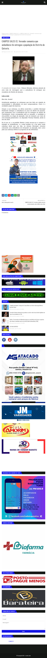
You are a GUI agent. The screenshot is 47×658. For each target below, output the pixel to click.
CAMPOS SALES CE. (14, 33)
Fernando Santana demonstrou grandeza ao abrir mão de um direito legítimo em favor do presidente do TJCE (27, 313)
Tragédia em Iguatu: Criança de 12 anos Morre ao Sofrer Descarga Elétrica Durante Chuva (26, 306)
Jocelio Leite (28, 655)
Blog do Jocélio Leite (8, 51)
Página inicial (5, 33)
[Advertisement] (23, 18)
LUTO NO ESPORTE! (14, 326)
